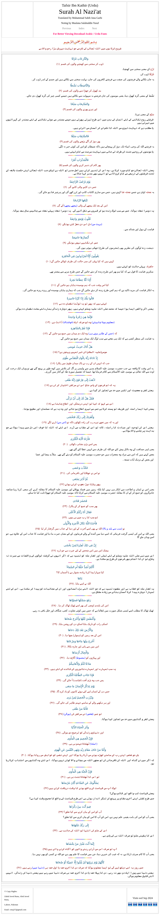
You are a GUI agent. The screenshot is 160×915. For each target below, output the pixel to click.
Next (94, 28)
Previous (66, 28)
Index (81, 28)
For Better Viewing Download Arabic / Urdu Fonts (80, 33)
